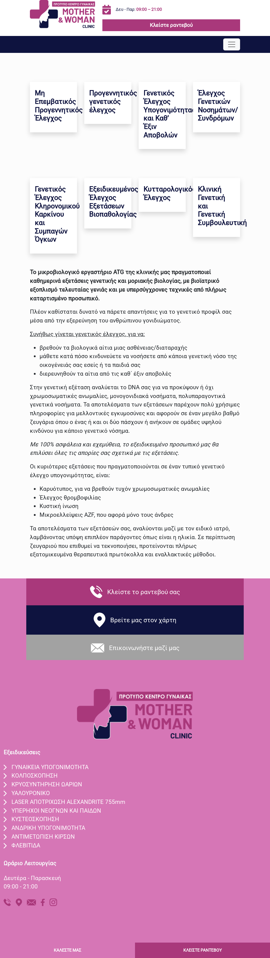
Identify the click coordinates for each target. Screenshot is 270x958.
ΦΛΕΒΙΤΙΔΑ (25, 845)
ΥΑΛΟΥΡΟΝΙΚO (30, 793)
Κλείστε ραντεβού (171, 25)
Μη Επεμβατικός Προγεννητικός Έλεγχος (58, 105)
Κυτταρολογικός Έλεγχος (169, 193)
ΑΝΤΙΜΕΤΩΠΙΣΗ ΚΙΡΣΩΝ (43, 836)
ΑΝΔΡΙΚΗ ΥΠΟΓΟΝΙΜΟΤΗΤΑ (48, 827)
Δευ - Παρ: (139, 9)
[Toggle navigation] (231, 44)
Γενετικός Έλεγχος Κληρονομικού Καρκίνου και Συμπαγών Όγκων (57, 214)
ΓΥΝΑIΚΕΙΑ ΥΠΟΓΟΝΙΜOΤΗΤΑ (49, 767)
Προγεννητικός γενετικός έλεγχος (113, 101)
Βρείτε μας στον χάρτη (143, 620)
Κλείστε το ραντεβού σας (143, 592)
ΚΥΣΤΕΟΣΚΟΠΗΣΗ (35, 819)
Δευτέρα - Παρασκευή (32, 878)
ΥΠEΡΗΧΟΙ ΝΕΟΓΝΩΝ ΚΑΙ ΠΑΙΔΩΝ (56, 810)
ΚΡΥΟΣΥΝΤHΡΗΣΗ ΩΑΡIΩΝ (46, 784)
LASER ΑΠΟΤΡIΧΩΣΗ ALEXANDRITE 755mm (68, 801)
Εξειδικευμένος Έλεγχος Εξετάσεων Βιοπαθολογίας (113, 201)
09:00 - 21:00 (21, 886)
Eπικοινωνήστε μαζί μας (144, 648)
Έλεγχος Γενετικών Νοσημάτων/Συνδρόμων (218, 105)
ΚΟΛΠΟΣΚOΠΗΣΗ (34, 775)
